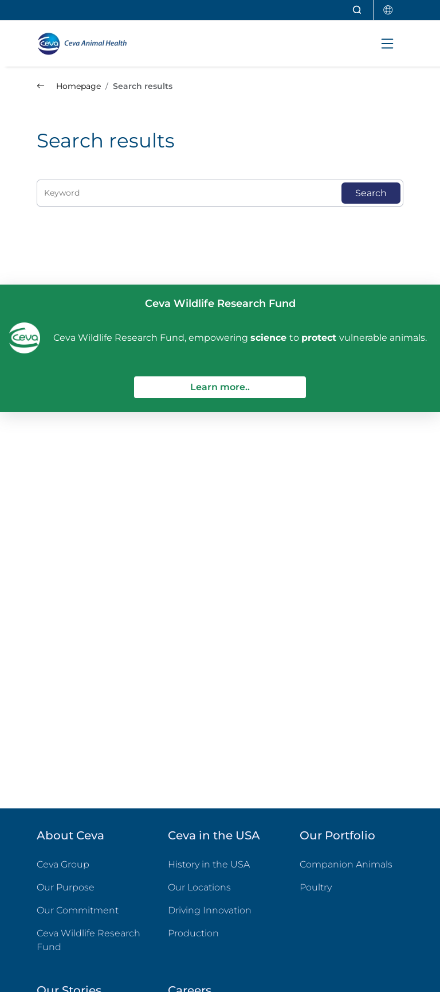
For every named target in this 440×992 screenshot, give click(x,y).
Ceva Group (63, 864)
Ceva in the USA (214, 835)
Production (193, 933)
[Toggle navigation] (387, 43)
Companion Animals (346, 864)
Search (371, 193)
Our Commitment (78, 910)
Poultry (351, 887)
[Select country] (388, 10)
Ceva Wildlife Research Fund (88, 940)
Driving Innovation (210, 910)
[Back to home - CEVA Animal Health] (87, 43)
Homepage (69, 86)
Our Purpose (66, 887)
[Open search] (357, 10)
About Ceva (70, 835)
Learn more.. (220, 387)
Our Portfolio (337, 835)
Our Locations (199, 887)
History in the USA (209, 864)
